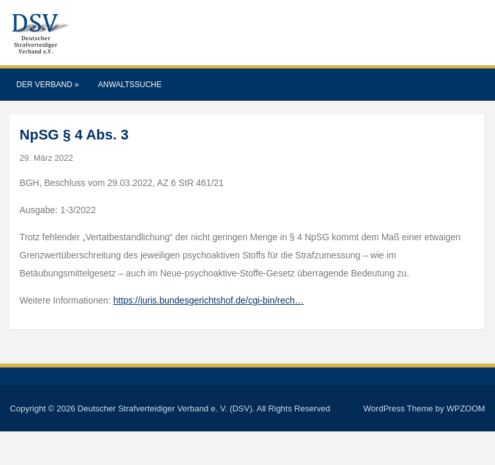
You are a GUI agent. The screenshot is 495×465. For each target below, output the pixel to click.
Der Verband (47, 84)
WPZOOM (466, 408)
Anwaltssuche (130, 84)
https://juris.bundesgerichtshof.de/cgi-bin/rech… (208, 300)
